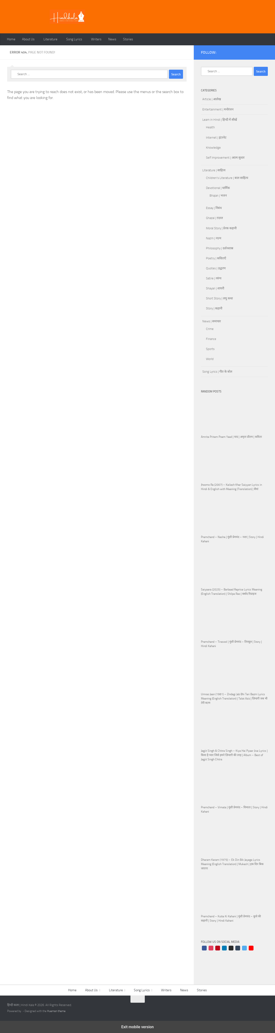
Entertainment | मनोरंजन (217, 109)
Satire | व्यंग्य (213, 278)
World (210, 359)
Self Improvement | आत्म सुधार (225, 157)
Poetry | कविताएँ (216, 258)
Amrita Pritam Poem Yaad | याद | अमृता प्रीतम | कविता (231, 436)
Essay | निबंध (214, 208)
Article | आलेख (211, 99)
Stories (128, 39)
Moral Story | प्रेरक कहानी (221, 228)
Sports (210, 349)
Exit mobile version (137, 1027)
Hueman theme (56, 1011)
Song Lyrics (74, 39)
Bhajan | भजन (218, 195)
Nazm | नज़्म (213, 238)
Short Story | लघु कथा (219, 298)
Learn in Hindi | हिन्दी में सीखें (219, 119)
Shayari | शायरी (215, 288)
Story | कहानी (214, 308)
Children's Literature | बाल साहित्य (227, 178)
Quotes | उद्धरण (216, 268)
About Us (28, 39)
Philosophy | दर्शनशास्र (219, 248)
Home (11, 39)
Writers (96, 39)
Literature (50, 39)
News (112, 39)
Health (210, 127)
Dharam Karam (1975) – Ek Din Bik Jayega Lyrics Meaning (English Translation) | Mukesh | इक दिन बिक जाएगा (232, 864)
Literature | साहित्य (214, 170)
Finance (211, 339)
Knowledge (213, 147)
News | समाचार (211, 321)
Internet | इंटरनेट (216, 137)
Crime (210, 329)
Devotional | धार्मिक (218, 188)
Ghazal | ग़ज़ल (214, 218)
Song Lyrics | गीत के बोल (217, 371)
